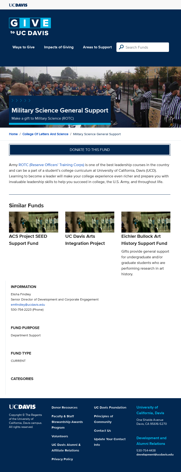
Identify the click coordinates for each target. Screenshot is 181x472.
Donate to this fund (90, 149)
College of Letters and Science (45, 134)
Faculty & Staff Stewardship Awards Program (67, 422)
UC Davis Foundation (110, 407)
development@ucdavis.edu (155, 454)
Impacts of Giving (59, 47)
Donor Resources (65, 407)
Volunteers (60, 436)
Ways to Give (23, 47)
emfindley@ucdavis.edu (28, 304)
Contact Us (102, 430)
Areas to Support (97, 47)
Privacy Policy (62, 459)
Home (13, 134)
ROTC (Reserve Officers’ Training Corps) (51, 164)
